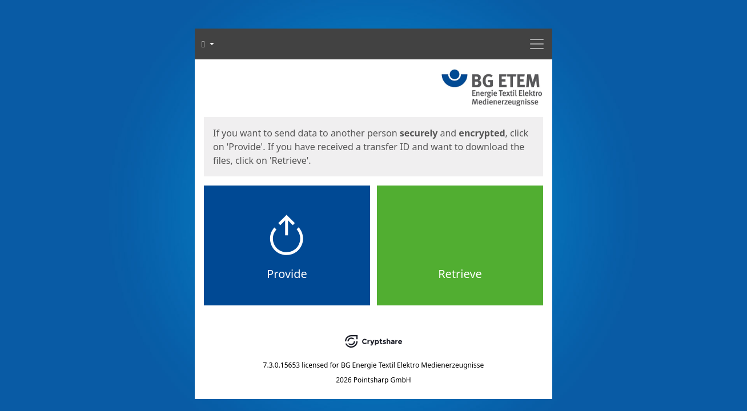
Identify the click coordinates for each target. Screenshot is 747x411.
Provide (287, 273)
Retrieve (460, 273)
